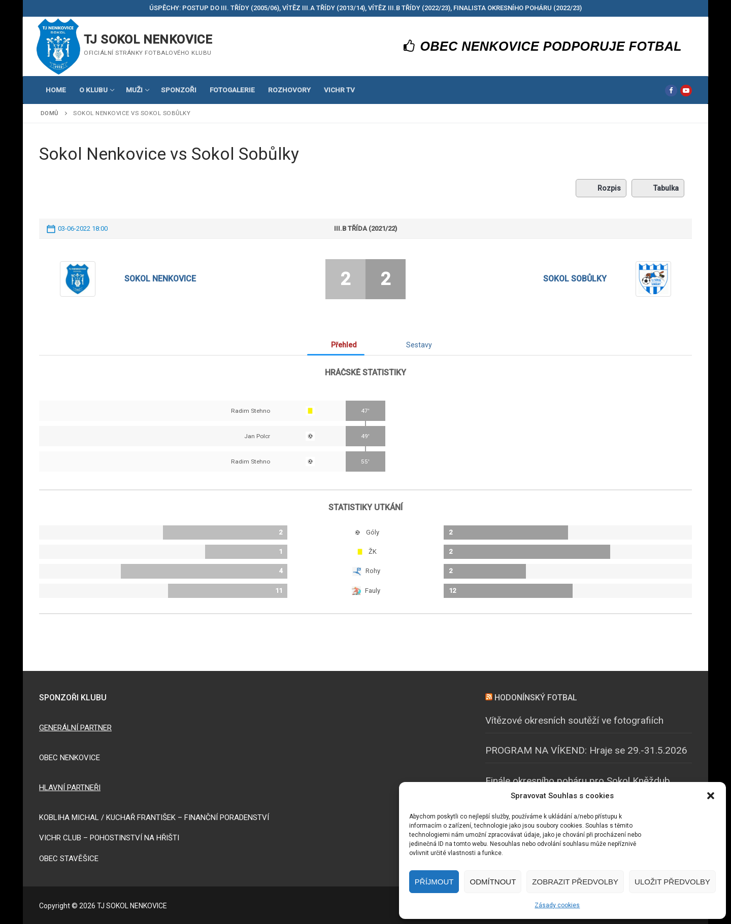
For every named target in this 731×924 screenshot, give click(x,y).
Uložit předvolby (672, 881)
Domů (50, 113)
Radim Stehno (250, 410)
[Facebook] (671, 90)
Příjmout (434, 881)
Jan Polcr (257, 436)
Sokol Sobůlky (575, 278)
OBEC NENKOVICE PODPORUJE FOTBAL (543, 46)
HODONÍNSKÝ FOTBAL (535, 697)
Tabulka (658, 188)
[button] (711, 796)
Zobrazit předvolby (575, 881)
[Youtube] (686, 90)
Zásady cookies (557, 905)
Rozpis (601, 188)
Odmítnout (493, 881)
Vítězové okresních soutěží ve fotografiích (574, 720)
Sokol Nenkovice (160, 278)
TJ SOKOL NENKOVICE (148, 39)
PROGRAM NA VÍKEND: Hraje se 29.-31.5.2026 (586, 750)
